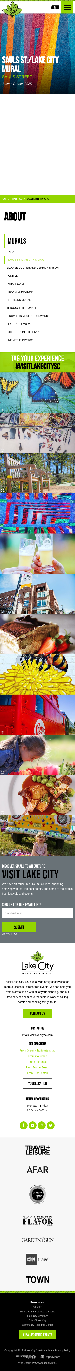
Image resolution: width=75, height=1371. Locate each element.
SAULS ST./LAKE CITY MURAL (38, 198)
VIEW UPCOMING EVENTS (37, 1334)
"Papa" (11, 251)
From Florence (37, 1061)
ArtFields (37, 1307)
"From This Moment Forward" (28, 315)
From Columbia (37, 1056)
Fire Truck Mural (19, 324)
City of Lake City (37, 1320)
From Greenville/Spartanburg (37, 1050)
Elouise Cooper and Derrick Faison (33, 267)
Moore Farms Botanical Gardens (37, 1311)
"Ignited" (13, 275)
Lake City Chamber (37, 1316)
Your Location (37, 1083)
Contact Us (37, 1013)
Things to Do (16, 198)
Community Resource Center (37, 1325)
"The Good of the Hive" (23, 332)
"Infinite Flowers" (20, 340)
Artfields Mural (19, 299)
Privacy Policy (62, 1350)
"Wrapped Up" (16, 283)
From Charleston (37, 1073)
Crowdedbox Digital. (46, 1363)
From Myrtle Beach (37, 1067)
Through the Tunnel (22, 307)
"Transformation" (20, 291)
